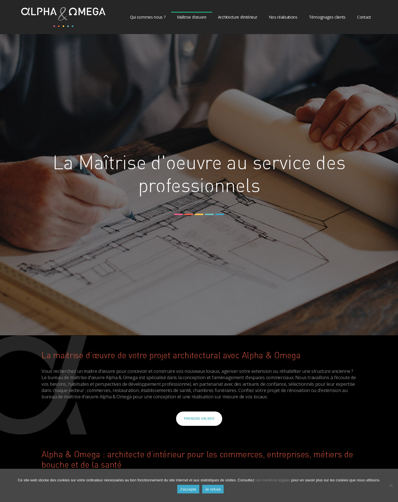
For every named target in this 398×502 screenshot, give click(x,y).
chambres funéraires (214, 390)
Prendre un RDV (199, 418)
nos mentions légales (272, 480)
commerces (98, 390)
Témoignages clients (327, 17)
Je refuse (213, 489)
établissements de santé (166, 390)
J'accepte (188, 489)
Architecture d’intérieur (237, 17)
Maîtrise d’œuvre (191, 17)
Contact (364, 17)
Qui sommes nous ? (147, 17)
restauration (126, 390)
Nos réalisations (283, 17)
